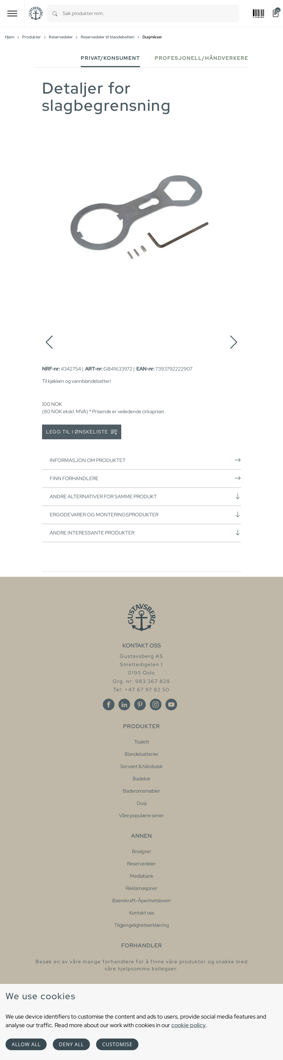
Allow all (26, 1044)
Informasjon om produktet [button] (145, 460)
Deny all (71, 1044)
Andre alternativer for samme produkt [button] (145, 496)
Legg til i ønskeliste (81, 432)
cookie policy (188, 1025)
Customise (117, 1044)
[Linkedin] (124, 704)
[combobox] (151, 13)
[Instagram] (155, 704)
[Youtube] (171, 704)
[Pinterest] (140, 704)
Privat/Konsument (110, 58)
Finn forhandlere (145, 478)
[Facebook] (108, 704)
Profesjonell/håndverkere (201, 58)
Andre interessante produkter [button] (145, 532)
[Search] (55, 13)
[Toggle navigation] (12, 13)
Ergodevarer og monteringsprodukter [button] (145, 514)
